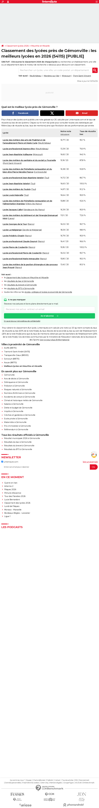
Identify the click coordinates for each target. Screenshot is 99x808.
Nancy (31, 224)
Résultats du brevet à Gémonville (19, 445)
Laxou (11, 218)
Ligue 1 (7, 516)
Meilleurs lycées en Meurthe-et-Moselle (23, 366)
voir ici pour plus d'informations (54, 340)
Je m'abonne (47, 316)
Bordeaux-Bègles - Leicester (17, 513)
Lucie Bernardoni (12, 499)
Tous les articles (67, 780)
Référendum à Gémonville (16, 429)
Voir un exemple (90, 462)
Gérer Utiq (44, 783)
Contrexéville (40, 172)
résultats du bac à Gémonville (20, 281)
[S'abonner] (49, 467)
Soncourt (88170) (11, 359)
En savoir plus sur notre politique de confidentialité (22, 321)
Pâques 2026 (10, 489)
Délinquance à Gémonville (16, 382)
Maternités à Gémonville (15, 422)
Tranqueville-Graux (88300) (16, 355)
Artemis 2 (8, 486)
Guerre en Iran (10, 483)
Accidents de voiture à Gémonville (19, 397)
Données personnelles (13, 783)
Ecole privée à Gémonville (16, 418)
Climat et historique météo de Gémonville (23, 400)
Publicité (50, 780)
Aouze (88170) (10, 362)
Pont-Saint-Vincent (82, 76)
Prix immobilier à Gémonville (17, 426)
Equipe (28, 780)
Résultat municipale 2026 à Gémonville (22, 438)
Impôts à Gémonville (13, 411)
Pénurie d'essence (13, 493)
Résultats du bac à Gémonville (18, 442)
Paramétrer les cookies (30, 783)
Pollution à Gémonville (14, 386)
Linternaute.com (9, 462)
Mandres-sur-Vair (51, 76)
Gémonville (9, 375)
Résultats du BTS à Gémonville (18, 449)
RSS (76, 780)
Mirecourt (66, 76)
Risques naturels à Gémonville (18, 389)
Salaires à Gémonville (13, 404)
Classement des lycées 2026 (17, 503)
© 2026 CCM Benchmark (84, 783)
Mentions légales (56, 783)
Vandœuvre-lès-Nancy (34, 209)
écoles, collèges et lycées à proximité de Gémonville (48, 292)
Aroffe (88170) (10, 348)
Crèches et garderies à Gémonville (19, 415)
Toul (47, 178)
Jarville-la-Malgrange (32, 230)
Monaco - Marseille (12, 509)
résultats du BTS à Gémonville (21, 288)
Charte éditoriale (39, 780)
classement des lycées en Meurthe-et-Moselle (27, 277)
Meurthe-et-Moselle (40, 46)
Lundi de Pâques (11, 506)
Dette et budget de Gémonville (18, 408)
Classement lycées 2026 (17, 46)
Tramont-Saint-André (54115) (17, 351)
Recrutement (84, 780)
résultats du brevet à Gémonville (22, 285)
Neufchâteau (35, 76)
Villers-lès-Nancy (33, 204)
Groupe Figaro (68, 783)
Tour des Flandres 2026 (15, 496)
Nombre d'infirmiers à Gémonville (19, 393)
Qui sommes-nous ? (17, 780)
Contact (57, 780)
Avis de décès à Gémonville (16, 378)
